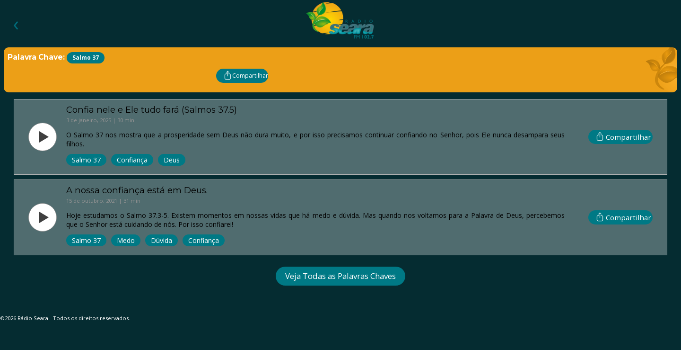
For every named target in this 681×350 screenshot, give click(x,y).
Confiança (132, 159)
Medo (126, 240)
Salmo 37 (86, 159)
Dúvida (161, 240)
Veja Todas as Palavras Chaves (340, 275)
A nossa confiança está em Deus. (137, 190)
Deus (172, 159)
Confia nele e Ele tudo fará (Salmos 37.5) (151, 109)
